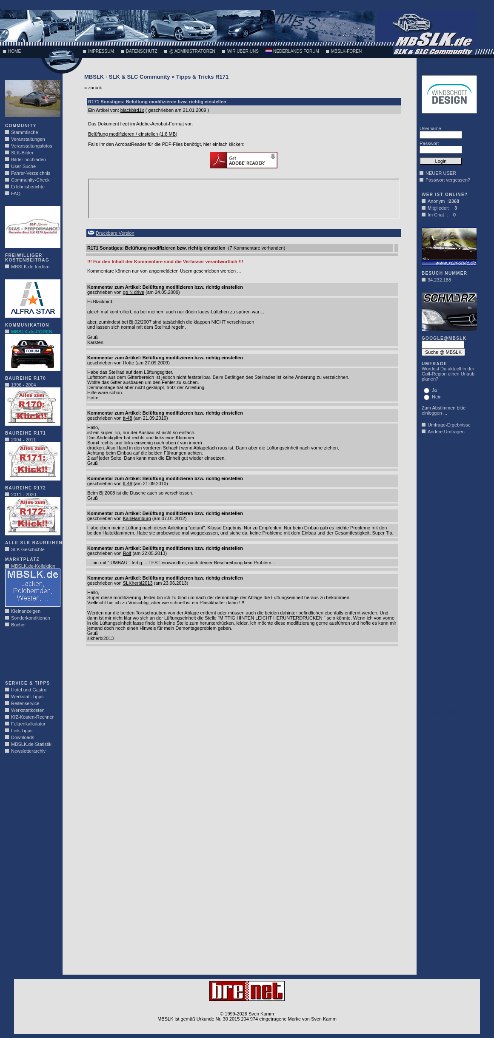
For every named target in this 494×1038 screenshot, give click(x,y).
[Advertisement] (30, 656)
